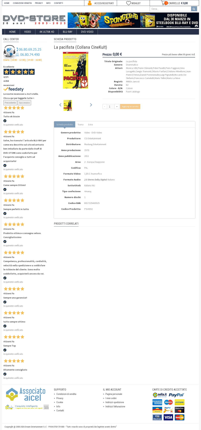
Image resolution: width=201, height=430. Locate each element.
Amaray (87, 191)
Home (12, 31)
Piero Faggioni (172, 68)
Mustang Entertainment (95, 144)
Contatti (60, 410)
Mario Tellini (160, 78)
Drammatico (132, 64)
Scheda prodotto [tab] (64, 124)
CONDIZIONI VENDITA (22, 3)
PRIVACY (39, 3)
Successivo (24, 102)
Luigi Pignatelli (167, 74)
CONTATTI (58, 3)
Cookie (59, 402)
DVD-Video (87, 31)
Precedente (10, 102)
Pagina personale (114, 394)
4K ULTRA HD (47, 31)
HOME (6, 3)
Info (58, 406)
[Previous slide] (60, 105)
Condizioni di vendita (66, 394)
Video (27, 31)
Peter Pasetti (159, 68)
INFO (48, 3)
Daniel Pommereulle (149, 74)
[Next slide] (91, 105)
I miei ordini (111, 398)
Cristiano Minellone (176, 71)
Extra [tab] (90, 124)
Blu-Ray (67, 31)
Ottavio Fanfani (159, 71)
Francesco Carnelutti (144, 78)
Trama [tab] (80, 124)
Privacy (59, 398)
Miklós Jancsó (133, 81)
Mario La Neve (173, 78)
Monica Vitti (131, 68)
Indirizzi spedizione (115, 402)
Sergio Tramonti (143, 71)
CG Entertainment (92, 138)
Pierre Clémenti (145, 68)
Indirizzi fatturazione (115, 406)
